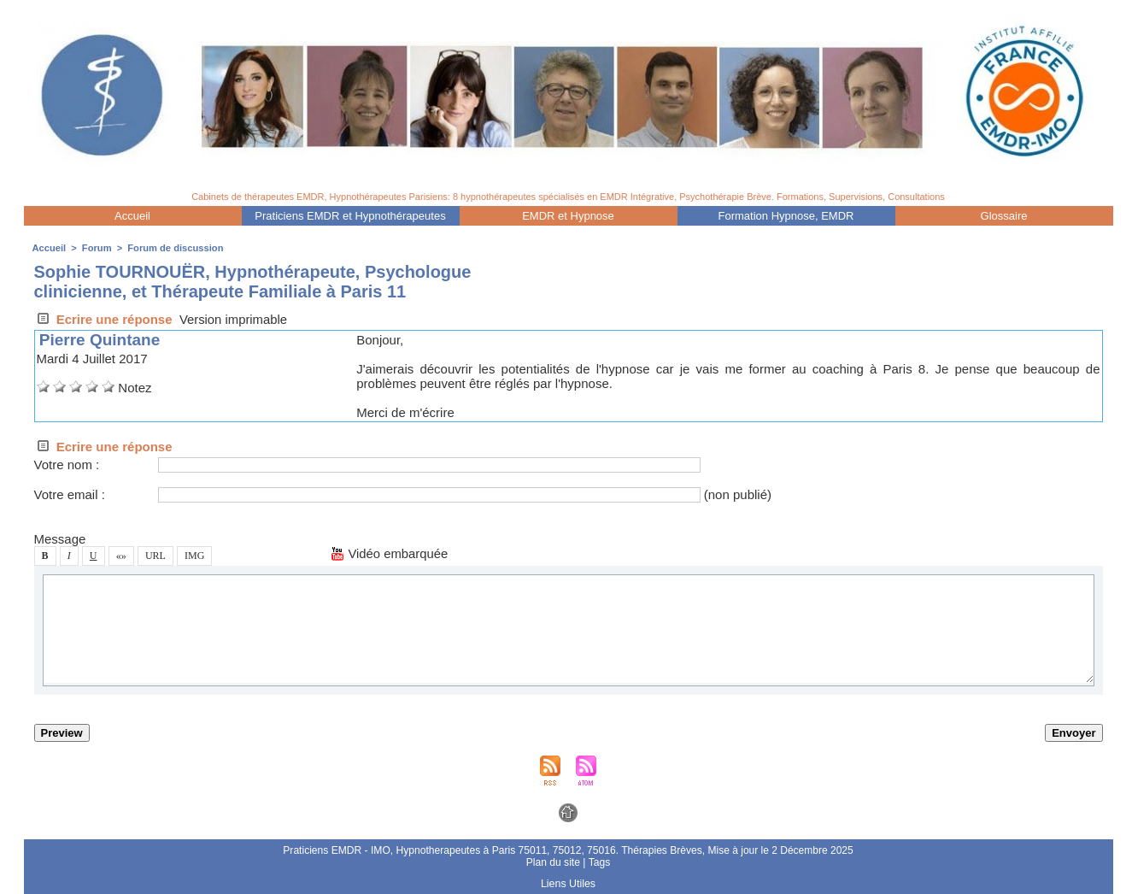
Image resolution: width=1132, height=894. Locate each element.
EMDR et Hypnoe (568, 215)
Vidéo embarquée (390, 553)
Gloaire (1004, 215)
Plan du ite (553, 862)
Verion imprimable (234, 319)
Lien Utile (568, 884)
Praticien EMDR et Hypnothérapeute (350, 215)
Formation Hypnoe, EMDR (786, 215)
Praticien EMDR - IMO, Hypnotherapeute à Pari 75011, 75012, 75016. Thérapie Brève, (495, 850)
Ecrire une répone (103, 319)
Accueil (132, 215)
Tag (598, 862)
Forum (95, 248)
